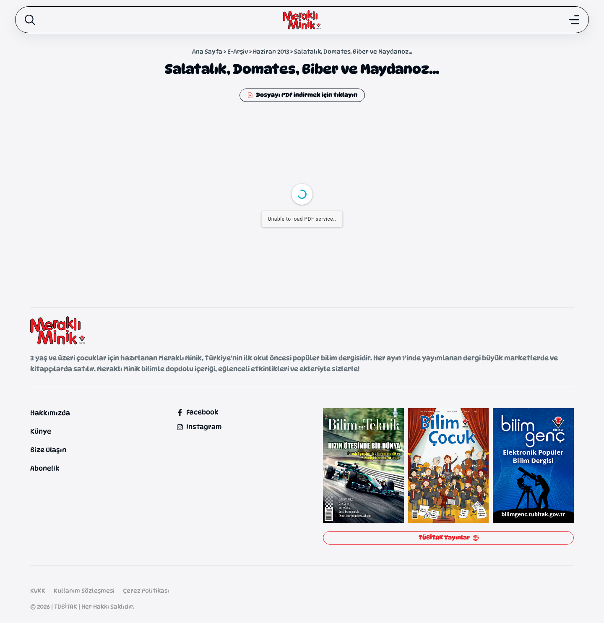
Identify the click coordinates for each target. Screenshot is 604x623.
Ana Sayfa (207, 51)
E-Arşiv (237, 51)
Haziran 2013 (271, 51)
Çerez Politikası (146, 590)
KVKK (37, 590)
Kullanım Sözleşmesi (84, 590)
